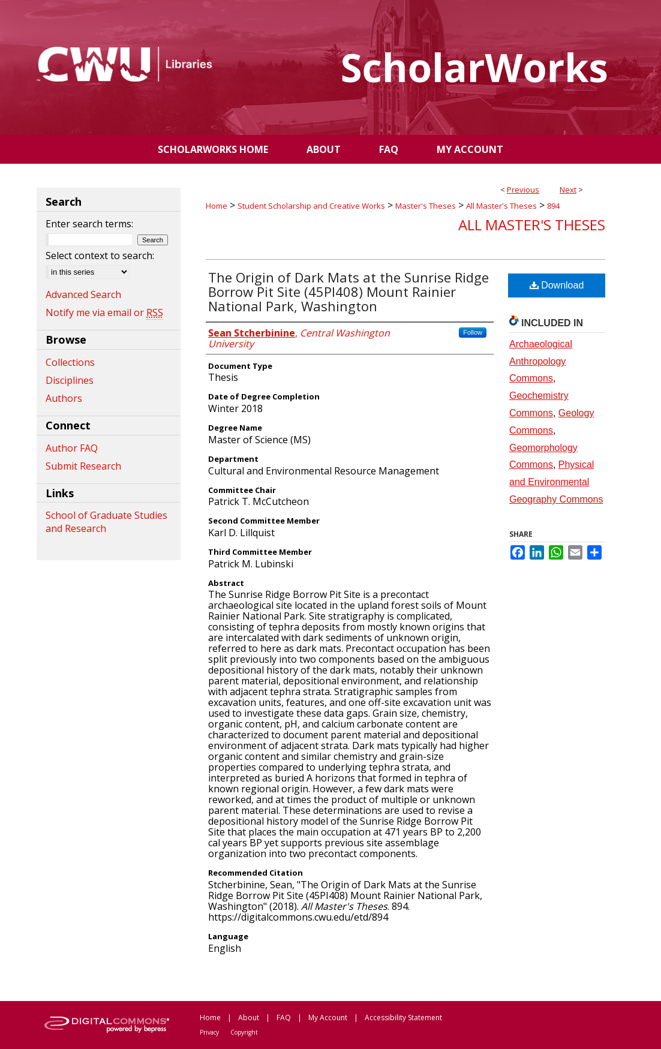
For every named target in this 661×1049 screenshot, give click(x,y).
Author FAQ (72, 448)
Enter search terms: (89, 223)
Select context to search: (100, 255)
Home (216, 205)
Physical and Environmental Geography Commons (556, 481)
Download (557, 285)
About (248, 1017)
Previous (523, 189)
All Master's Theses (501, 205)
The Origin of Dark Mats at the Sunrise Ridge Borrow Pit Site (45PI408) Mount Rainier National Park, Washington (348, 291)
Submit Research (83, 466)
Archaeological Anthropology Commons (540, 361)
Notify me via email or (104, 312)
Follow (472, 332)
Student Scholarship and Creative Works (311, 205)
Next (568, 189)
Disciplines (70, 380)
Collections (70, 362)
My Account (327, 1017)
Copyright (244, 1032)
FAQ (284, 1017)
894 (553, 205)
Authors (64, 398)
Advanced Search (83, 294)
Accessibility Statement (403, 1017)
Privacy (209, 1032)
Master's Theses (425, 205)
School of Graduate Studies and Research (106, 522)
